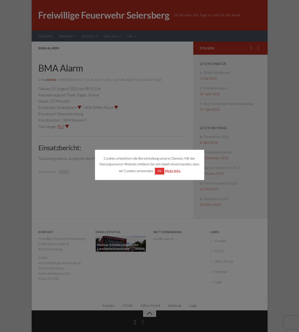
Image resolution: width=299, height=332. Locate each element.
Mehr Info (172, 171)
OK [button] (159, 171)
